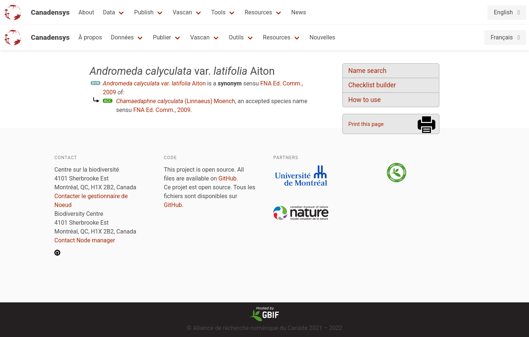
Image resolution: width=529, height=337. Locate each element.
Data (109, 12)
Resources (258, 12)
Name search (367, 70)
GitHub (228, 178)
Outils (236, 37)
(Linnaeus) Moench (175, 101)
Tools (218, 12)
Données (122, 37)
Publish (144, 12)
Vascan (182, 12)
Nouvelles (322, 37)
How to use (364, 99)
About (86, 12)
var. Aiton (154, 83)
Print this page (366, 124)
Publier (162, 37)
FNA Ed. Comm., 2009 (162, 109)
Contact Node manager (84, 240)
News (298, 12)
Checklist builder (372, 85)
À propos (90, 37)
